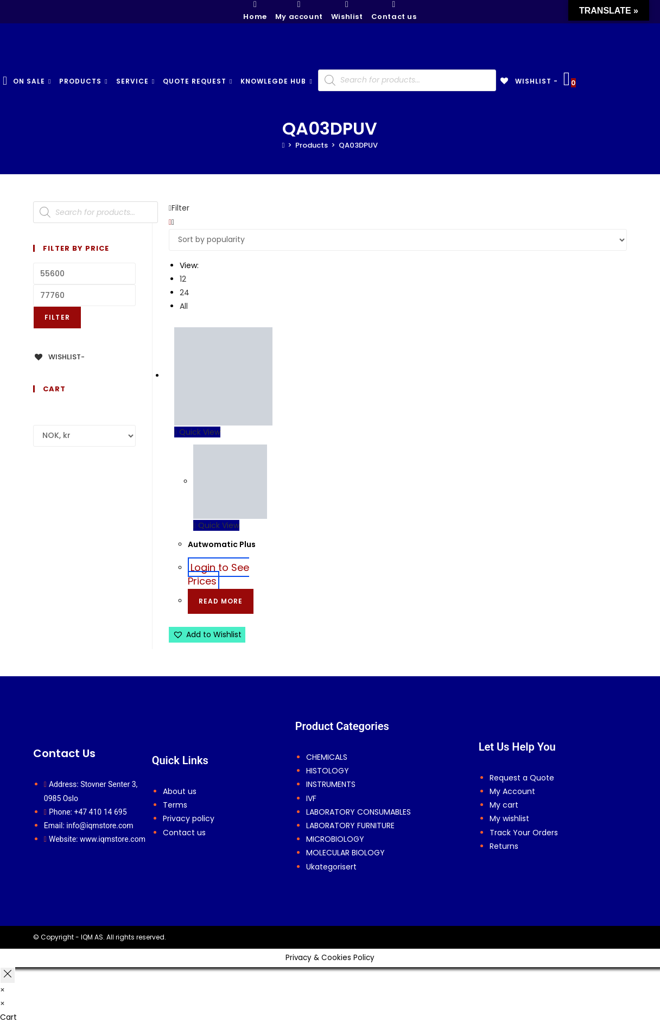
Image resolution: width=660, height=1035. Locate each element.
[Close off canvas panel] (7, 975)
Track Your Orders (524, 832)
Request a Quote (522, 777)
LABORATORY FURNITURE (350, 825)
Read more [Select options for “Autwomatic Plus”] (221, 601)
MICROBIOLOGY (335, 839)
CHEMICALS (326, 757)
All (184, 306)
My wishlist (509, 818)
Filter (57, 317)
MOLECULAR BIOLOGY (345, 852)
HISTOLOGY (327, 770)
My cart (504, 804)
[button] (207, 635)
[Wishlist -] (528, 81)
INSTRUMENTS (331, 784)
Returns (504, 846)
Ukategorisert (331, 866)
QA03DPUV (358, 145)
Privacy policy (188, 818)
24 (184, 292)
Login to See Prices (219, 573)
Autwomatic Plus (222, 544)
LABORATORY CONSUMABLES (358, 812)
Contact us (184, 832)
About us (179, 791)
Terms (175, 804)
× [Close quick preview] (2, 990)
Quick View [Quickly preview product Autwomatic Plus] (197, 432)
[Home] (283, 145)
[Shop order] (398, 240)
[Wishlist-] (59, 357)
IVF (311, 798)
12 (183, 279)
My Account (512, 791)
